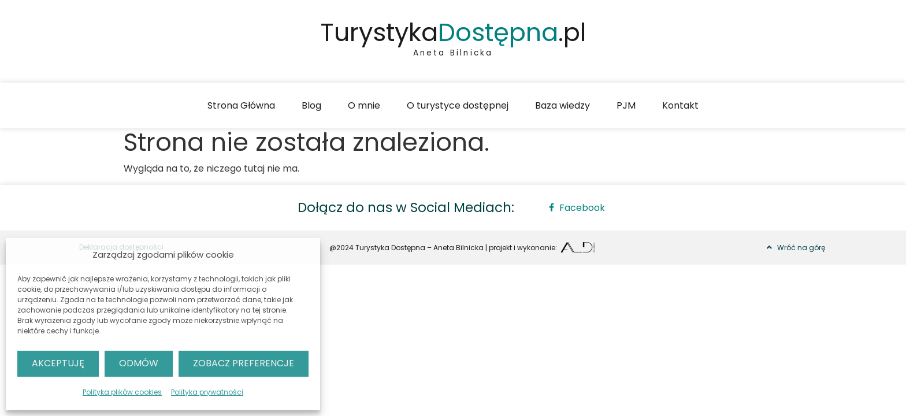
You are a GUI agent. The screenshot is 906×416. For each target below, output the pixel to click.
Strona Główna (241, 105)
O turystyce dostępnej (457, 105)
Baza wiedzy (562, 105)
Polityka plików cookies (122, 392)
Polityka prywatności (207, 392)
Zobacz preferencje (243, 363)
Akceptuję (58, 363)
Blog (311, 105)
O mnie (364, 105)
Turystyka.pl (453, 32)
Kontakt (680, 105)
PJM (626, 105)
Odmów (138, 363)
